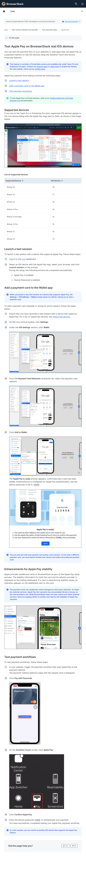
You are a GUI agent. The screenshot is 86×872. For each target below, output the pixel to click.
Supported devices (61, 316)
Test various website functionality (25, 30)
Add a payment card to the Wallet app (26, 86)
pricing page (40, 69)
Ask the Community (72, 21)
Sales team (54, 66)
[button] (27, 180)
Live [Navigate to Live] (6, 30)
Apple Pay (65, 30)
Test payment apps (49, 30)
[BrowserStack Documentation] (5, 11)
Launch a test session (19, 80)
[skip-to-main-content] (10, 2)
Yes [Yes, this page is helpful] (65, 846)
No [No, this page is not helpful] (74, 846)
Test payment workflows (20, 91)
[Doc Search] (76, 3)
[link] (43, 145)
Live (12, 11)
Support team (42, 66)
